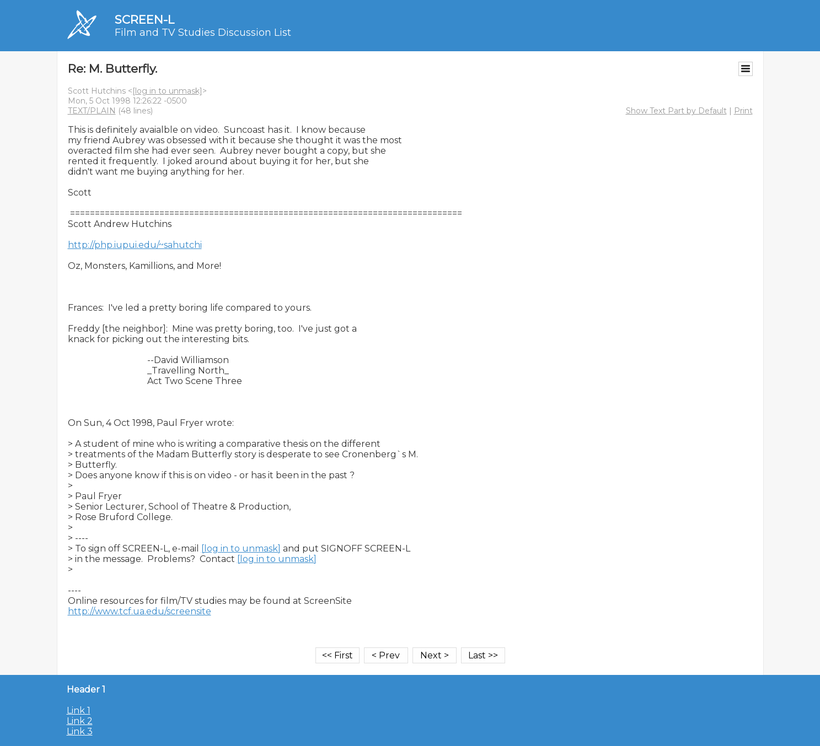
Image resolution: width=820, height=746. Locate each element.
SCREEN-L (144, 19)
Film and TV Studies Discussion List (203, 32)
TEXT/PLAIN (92, 111)
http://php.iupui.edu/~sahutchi (135, 245)
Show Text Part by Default (676, 111)
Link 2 (80, 721)
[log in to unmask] (167, 91)
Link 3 (80, 731)
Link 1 (78, 710)
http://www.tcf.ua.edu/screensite (139, 611)
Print (743, 111)
